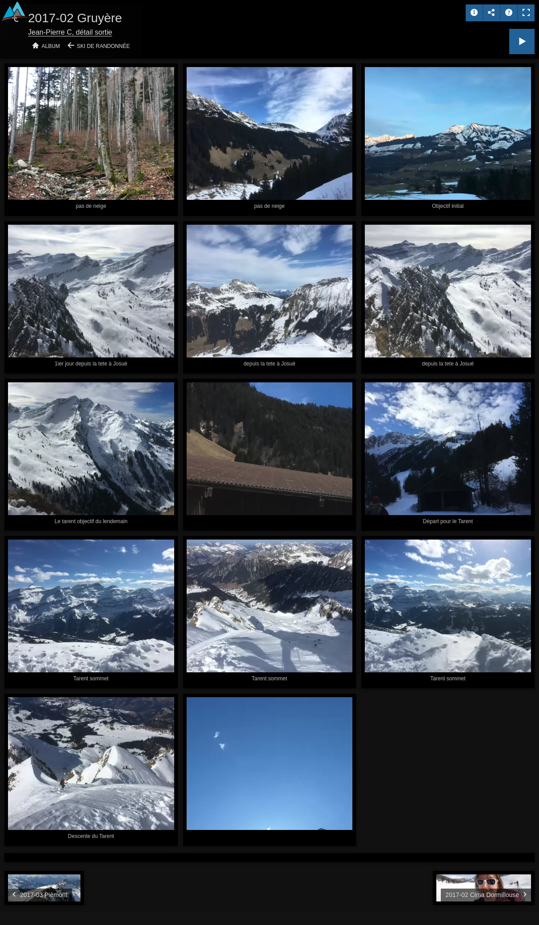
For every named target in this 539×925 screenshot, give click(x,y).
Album (51, 46)
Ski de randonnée (103, 46)
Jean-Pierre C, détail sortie (70, 32)
